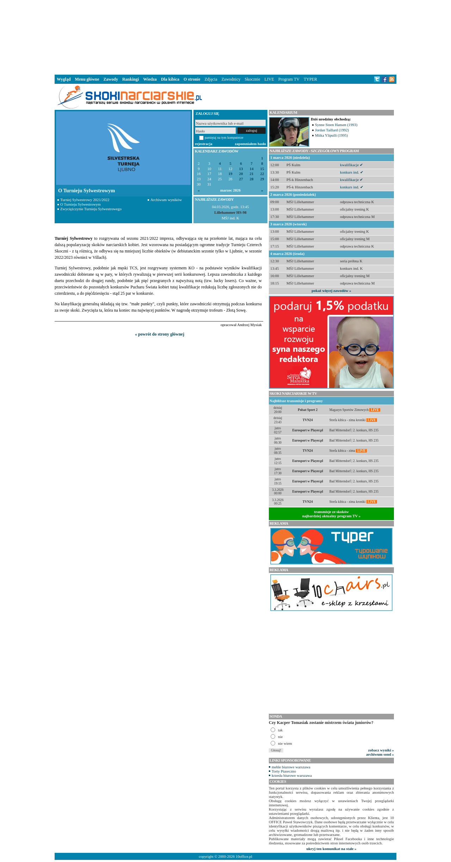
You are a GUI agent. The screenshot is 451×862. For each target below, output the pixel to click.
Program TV (288, 79)
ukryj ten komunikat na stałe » (332, 849)
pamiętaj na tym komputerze (224, 137)
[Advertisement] (225, 36)
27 (241, 179)
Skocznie (252, 79)
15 (262, 169)
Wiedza (149, 79)
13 (241, 169)
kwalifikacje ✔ (351, 165)
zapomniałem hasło (250, 144)
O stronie (192, 79)
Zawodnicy (231, 79)
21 (252, 174)
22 (262, 174)
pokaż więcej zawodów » (331, 290)
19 (231, 174)
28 (252, 179)
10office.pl (244, 856)
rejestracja (203, 144)
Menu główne (87, 79)
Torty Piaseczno (284, 771)
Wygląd (64, 79)
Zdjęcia (211, 79)
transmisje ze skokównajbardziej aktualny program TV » (331, 514)
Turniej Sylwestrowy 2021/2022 (84, 200)
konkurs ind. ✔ (351, 172)
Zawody (111, 79)
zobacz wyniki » (381, 750)
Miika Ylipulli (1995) (331, 135)
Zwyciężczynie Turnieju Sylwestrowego (91, 209)
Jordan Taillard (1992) (332, 130)
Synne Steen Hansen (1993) (336, 125)
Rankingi (130, 79)
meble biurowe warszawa (291, 767)
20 (241, 174)
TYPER (310, 79)
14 (252, 169)
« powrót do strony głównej (159, 334)
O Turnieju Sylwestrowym (80, 204)
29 (262, 179)
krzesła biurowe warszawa (292, 775)
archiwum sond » (380, 754)
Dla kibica (170, 79)
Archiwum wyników (166, 200)
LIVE (269, 79)
